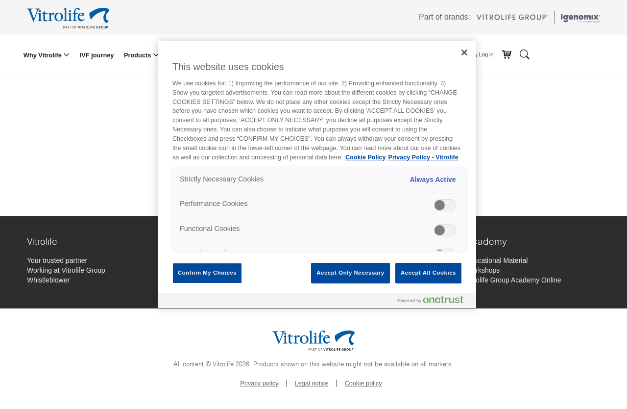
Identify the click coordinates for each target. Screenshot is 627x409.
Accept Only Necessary (350, 273)
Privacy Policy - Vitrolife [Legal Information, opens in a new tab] (423, 157)
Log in (482, 54)
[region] (317, 174)
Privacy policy (259, 383)
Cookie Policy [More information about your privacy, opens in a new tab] (365, 157)
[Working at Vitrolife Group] (66, 270)
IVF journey (97, 55)
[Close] (464, 52)
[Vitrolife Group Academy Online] (513, 280)
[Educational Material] (497, 260)
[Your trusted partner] (57, 260)
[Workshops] (483, 270)
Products (138, 55)
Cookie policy (363, 383)
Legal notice (312, 383)
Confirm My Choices (207, 273)
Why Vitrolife (44, 55)
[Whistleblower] (48, 280)
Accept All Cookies (428, 273)
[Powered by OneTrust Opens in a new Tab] (434, 302)
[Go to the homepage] (70, 17)
